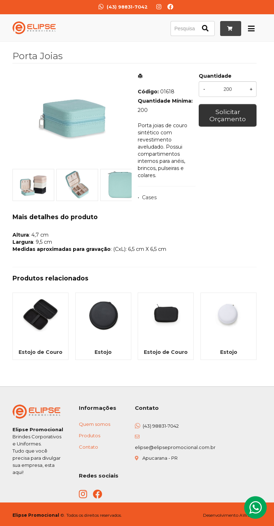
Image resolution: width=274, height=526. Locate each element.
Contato (88, 447)
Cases (149, 197)
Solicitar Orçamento (227, 115)
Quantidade (215, 76)
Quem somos (94, 424)
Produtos (89, 435)
